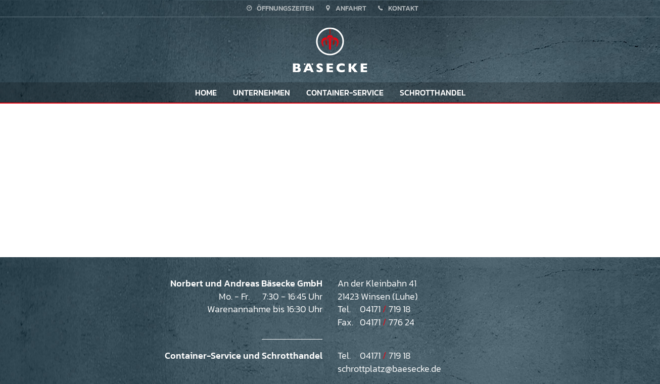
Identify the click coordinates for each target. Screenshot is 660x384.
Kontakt (396, 8)
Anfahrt (344, 8)
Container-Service (345, 92)
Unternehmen (261, 92)
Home (206, 92)
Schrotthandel (432, 92)
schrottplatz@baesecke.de (389, 368)
